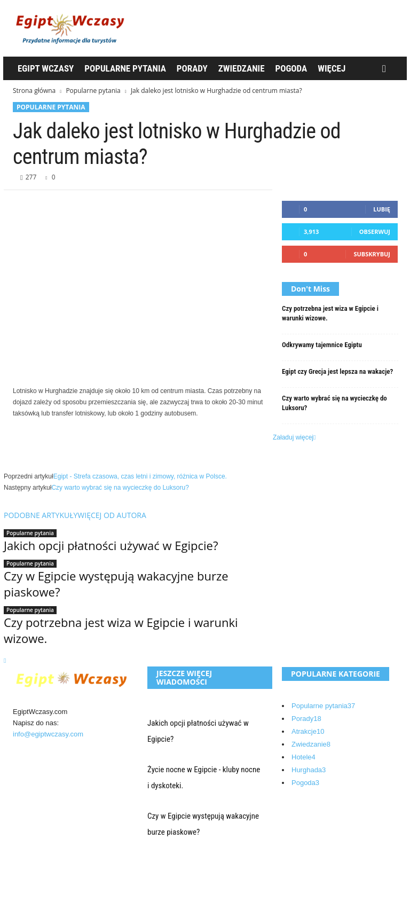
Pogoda (291, 68)
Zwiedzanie (241, 68)
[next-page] (5, 660)
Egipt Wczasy (46, 68)
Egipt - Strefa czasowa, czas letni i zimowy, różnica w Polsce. (140, 476)
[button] (386, 69)
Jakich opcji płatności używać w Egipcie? (111, 545)
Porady (192, 68)
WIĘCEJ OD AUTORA (111, 515)
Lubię (381, 209)
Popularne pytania (125, 68)
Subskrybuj (371, 254)
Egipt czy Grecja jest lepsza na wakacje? (337, 371)
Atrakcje (307, 731)
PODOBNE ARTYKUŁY (40, 515)
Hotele (303, 757)
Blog (29, 875)
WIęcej (331, 68)
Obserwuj (374, 232)
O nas (31, 862)
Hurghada (308, 770)
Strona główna (34, 90)
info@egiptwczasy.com (48, 734)
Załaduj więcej (294, 437)
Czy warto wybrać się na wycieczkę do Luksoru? (119, 487)
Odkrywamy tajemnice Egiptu (322, 345)
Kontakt (34, 888)
